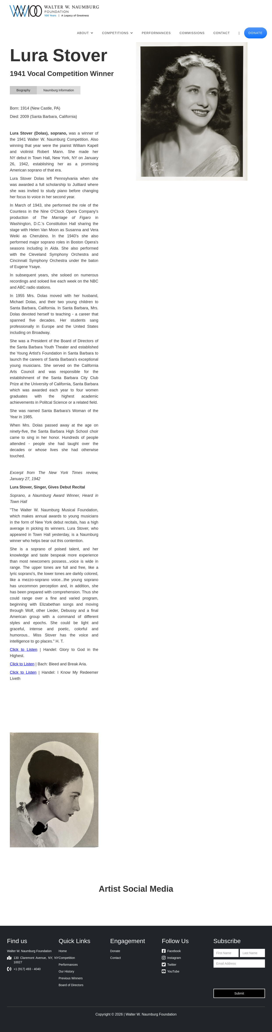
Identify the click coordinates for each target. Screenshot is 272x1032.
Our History (66, 971)
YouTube (170, 971)
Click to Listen (23, 649)
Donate (115, 951)
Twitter (169, 964)
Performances (156, 33)
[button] (85, 33)
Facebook (171, 951)
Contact (221, 33)
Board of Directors (71, 985)
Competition (67, 958)
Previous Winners (71, 978)
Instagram (171, 958)
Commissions (192, 33)
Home (63, 951)
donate (256, 33)
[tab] (23, 90)
